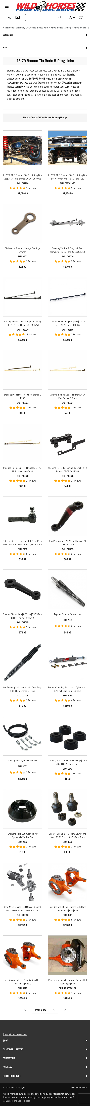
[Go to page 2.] (65, 1010)
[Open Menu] (7, 6)
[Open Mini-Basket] (81, 17)
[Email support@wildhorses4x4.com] (17, 17)
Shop (45, 1040)
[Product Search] (44, 17)
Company (45, 1067)
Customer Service (45, 1049)
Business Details (45, 1076)
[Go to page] (45, 1010)
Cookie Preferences (78, 1087)
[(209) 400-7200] (9, 18)
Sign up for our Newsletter (15, 1034)
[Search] (60, 17)
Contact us (45, 1058)
